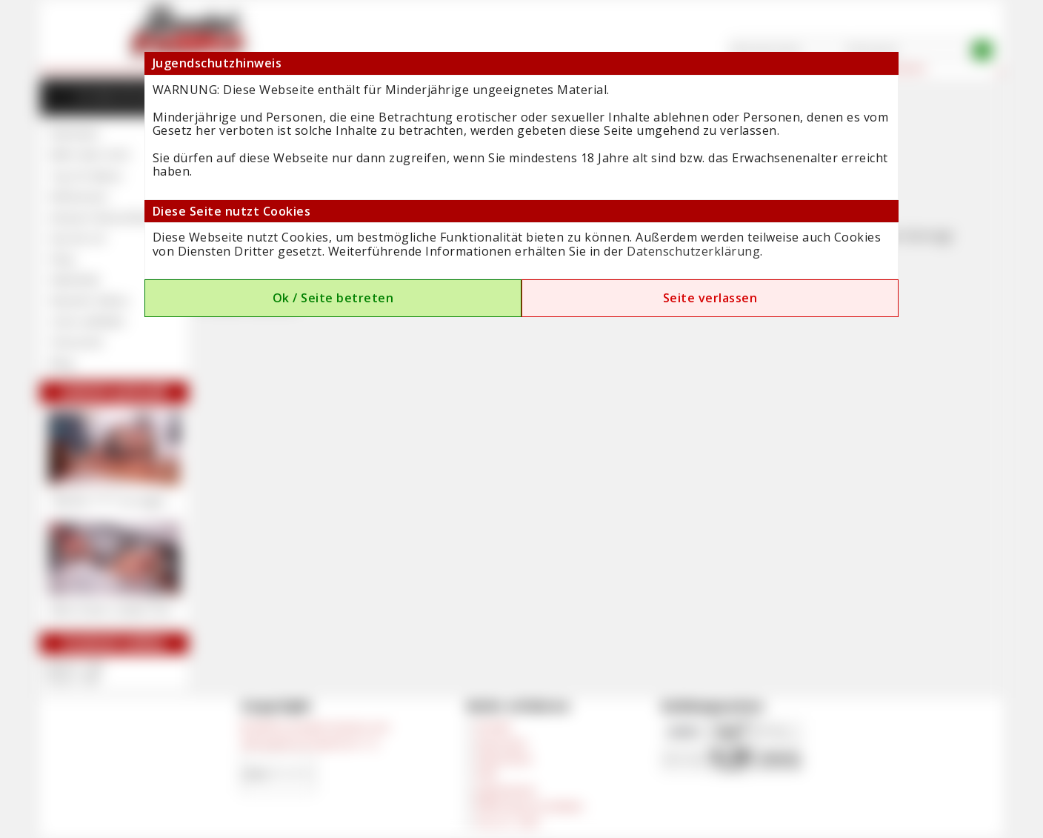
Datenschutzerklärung (693, 251)
